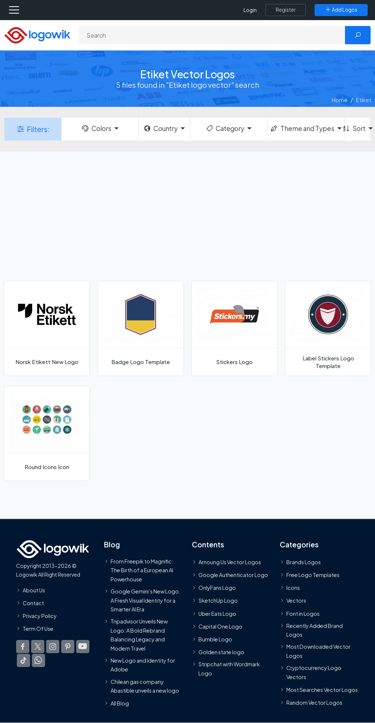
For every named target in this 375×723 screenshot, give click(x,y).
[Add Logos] (341, 10)
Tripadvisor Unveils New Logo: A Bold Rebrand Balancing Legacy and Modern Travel (139, 634)
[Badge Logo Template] (140, 328)
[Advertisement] (187, 215)
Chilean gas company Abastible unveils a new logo (145, 685)
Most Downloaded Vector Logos (318, 651)
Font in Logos (303, 613)
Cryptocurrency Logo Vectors (313, 672)
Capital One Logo (220, 626)
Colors (96, 128)
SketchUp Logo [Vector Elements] (218, 600)
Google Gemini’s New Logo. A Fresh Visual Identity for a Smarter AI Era (145, 600)
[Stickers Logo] (234, 328)
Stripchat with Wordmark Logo (229, 668)
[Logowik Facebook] (22, 646)
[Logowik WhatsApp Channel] (38, 660)
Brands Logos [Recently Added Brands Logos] (303, 562)
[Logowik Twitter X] (37, 646)
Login (250, 10)
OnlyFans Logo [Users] (217, 587)
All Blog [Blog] (120, 703)
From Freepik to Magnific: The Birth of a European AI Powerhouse (142, 570)
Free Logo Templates (312, 575)
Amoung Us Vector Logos (229, 562)
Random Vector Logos (314, 702)
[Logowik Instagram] (52, 646)
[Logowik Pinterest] (67, 646)
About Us (34, 590)
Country (160, 128)
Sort (355, 128)
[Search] (212, 35)
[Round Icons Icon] (46, 433)
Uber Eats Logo (217, 613)
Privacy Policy (40, 616)
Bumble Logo (215, 639)
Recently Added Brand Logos (314, 630)
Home (340, 99)
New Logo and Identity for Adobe (143, 665)
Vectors (296, 600)
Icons (293, 587)
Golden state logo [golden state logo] (221, 652)
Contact (33, 603)
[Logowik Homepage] (37, 34)
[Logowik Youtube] (82, 646)
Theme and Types (302, 128)
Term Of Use (38, 628)
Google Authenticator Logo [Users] (233, 575)
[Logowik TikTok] (23, 660)
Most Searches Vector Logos (322, 689)
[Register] (286, 10)
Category (224, 128)
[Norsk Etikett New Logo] (46, 328)
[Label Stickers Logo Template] (328, 328)
